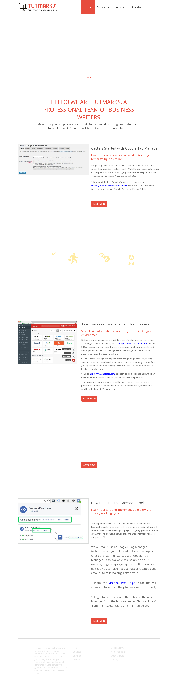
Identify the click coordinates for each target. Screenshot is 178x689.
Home (87, 7)
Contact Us (89, 464)
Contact (138, 7)
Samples (120, 7)
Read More (99, 203)
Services (103, 7)
